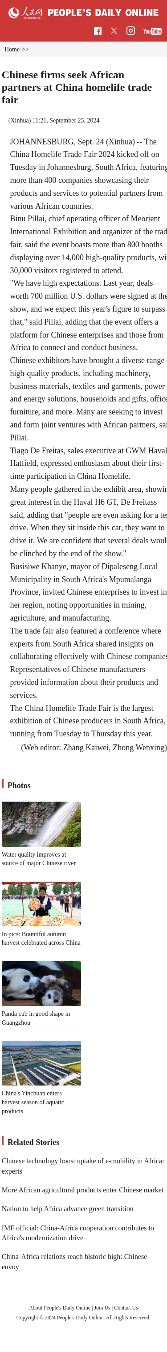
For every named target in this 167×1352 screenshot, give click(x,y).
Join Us (102, 1308)
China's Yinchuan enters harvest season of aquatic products (33, 1102)
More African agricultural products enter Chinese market (82, 1190)
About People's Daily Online (59, 1308)
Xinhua (19, 120)
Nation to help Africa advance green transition (68, 1209)
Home (12, 49)
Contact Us (126, 1308)
